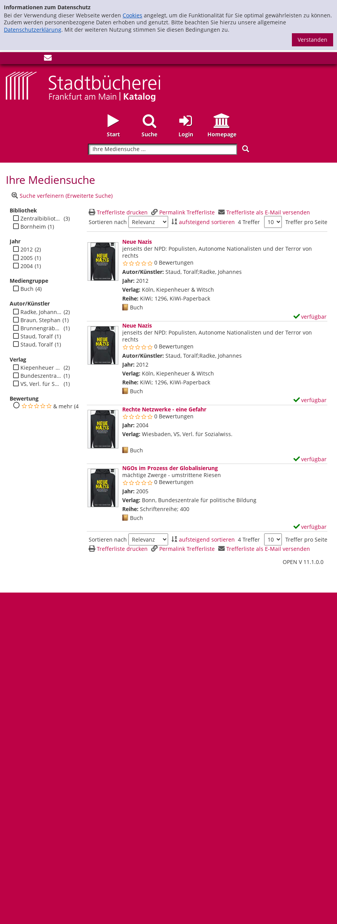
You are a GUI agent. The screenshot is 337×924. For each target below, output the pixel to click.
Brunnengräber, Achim (41, 328)
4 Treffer (249, 222)
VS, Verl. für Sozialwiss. (41, 383)
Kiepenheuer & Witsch (41, 367)
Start (113, 134)
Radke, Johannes (41, 312)
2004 (26, 266)
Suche (149, 134)
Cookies (132, 15)
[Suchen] (245, 149)
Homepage (221, 134)
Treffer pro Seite (306, 222)
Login (186, 134)
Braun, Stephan (40, 320)
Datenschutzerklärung (32, 29)
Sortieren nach (108, 222)
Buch (27, 288)
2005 (26, 258)
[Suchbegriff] (162, 149)
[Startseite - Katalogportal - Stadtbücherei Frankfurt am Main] (83, 86)
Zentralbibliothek (41, 218)
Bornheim (33, 226)
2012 (26, 249)
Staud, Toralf (36, 336)
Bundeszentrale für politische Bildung (41, 375)
